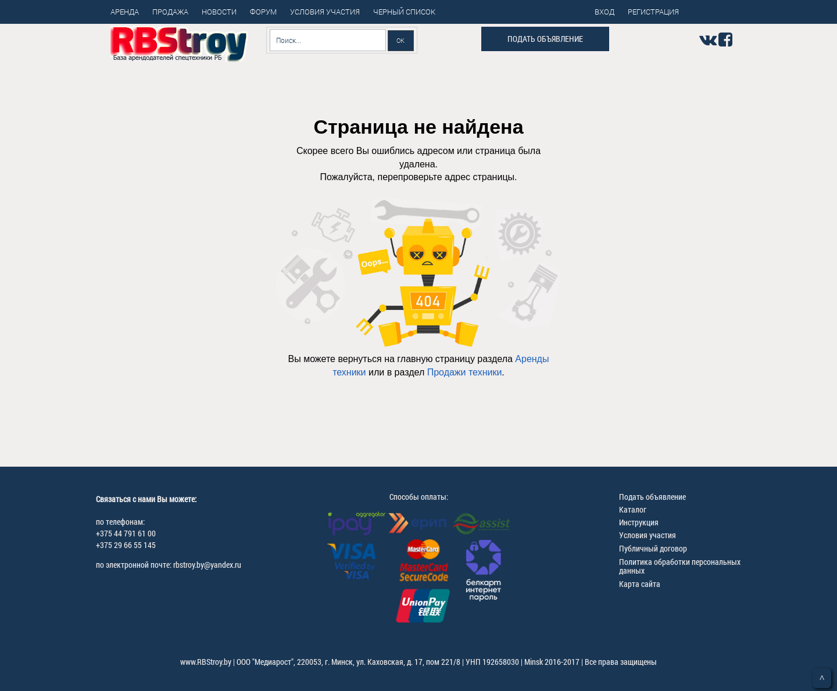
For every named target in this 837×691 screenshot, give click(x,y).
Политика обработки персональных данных (680, 566)
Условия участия (647, 534)
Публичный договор (653, 548)
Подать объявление (545, 38)
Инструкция (639, 522)
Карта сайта (639, 583)
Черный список (404, 11)
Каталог (632, 509)
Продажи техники (464, 372)
